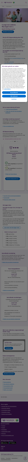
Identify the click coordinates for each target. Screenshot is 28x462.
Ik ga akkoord (14, 92)
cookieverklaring (7, 89)
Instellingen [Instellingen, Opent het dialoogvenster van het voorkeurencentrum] (14, 99)
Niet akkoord (14, 96)
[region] (14, 83)
